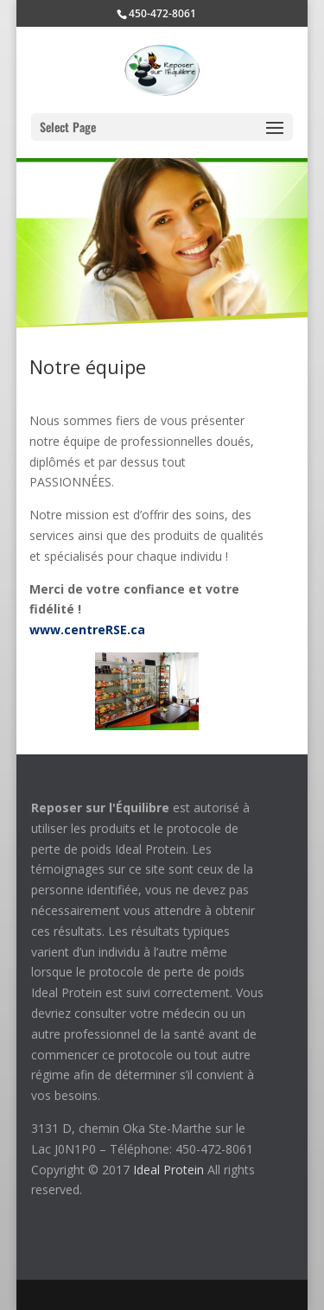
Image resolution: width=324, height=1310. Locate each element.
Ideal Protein (168, 1169)
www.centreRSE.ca (87, 629)
